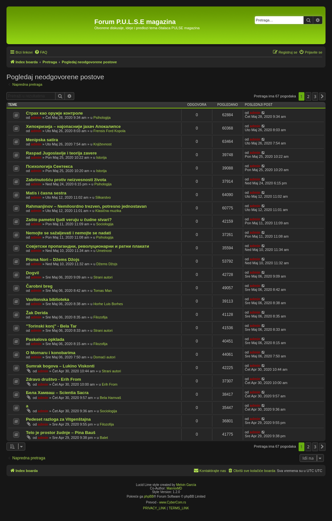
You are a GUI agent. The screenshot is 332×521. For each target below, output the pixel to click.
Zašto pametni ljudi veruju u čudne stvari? (69, 219)
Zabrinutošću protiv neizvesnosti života (66, 179)
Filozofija (100, 317)
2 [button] (308, 96)
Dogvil (32, 272)
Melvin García (186, 485)
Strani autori (103, 277)
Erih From (109, 384)
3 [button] (315, 96)
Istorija (101, 157)
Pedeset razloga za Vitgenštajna (58, 419)
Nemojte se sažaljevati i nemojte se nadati (68, 232)
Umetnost (104, 251)
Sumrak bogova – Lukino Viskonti (60, 366)
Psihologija (102, 117)
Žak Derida (37, 312)
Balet (104, 438)
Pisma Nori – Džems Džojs (52, 259)
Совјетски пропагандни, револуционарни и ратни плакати (87, 246)
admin (36, 117)
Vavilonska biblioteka (47, 299)
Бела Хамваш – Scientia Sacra (57, 392)
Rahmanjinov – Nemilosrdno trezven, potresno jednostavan (86, 206)
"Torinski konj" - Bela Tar (51, 326)
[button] (322, 96)
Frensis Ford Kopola (109, 131)
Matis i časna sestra (46, 193)
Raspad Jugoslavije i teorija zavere (61, 153)
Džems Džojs (106, 264)
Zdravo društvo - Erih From (53, 379)
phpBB (149, 496)
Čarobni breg (39, 286)
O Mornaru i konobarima (50, 352)
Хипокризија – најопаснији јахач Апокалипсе (73, 126)
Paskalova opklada (45, 339)
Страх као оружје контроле (54, 113)
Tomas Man (102, 290)
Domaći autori (104, 357)
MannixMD (174, 488)
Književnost (102, 144)
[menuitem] (40, 52)
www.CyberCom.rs (172, 502)
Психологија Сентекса (49, 166)
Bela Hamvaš (110, 398)
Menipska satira (42, 139)
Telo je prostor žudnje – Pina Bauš (60, 432)
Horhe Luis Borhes (108, 304)
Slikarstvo (103, 197)
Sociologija (104, 224)
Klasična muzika (108, 211)
